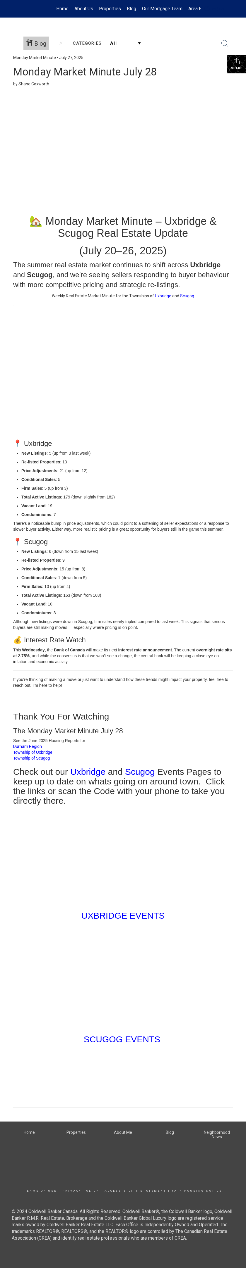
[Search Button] (225, 43)
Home (62, 8)
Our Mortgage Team (162, 8)
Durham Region (27, 746)
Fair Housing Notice (197, 1190)
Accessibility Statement (135, 1190)
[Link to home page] (16, 9)
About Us (83, 8)
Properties (110, 8)
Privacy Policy (80, 1190)
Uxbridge (163, 296)
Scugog (187, 296)
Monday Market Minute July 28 (85, 72)
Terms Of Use (40, 1190)
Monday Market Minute (34, 57)
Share (236, 64)
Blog (131, 8)
